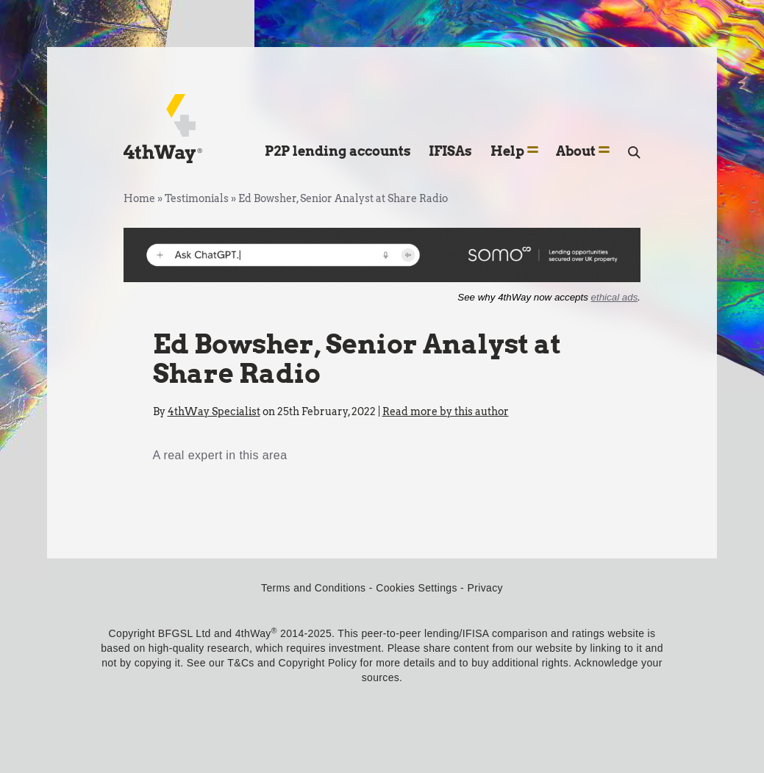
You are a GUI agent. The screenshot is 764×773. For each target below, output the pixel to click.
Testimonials (197, 198)
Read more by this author (445, 411)
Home (139, 198)
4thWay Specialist (214, 411)
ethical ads (614, 297)
